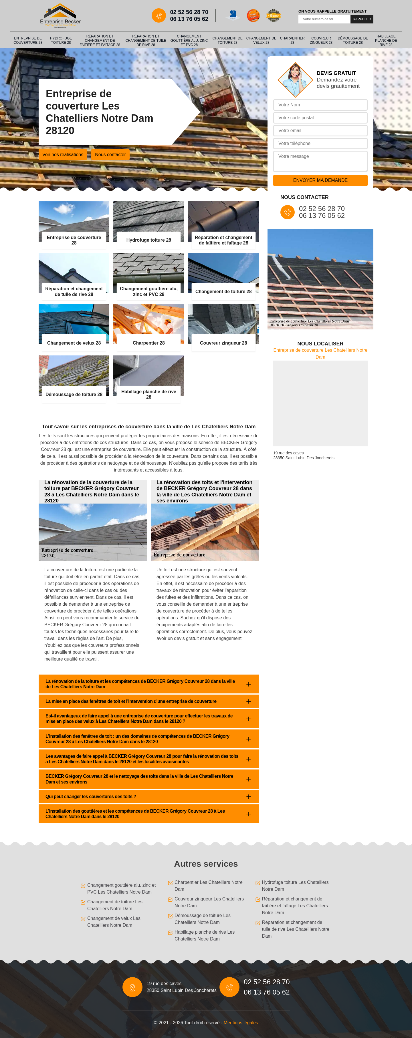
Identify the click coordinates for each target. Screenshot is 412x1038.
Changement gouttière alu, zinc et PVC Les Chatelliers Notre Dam (121, 888)
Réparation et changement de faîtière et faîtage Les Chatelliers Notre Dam (295, 905)
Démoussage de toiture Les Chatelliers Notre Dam (203, 919)
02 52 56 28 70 (189, 12)
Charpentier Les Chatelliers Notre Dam (208, 886)
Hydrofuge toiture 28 (61, 40)
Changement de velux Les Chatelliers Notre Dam (113, 922)
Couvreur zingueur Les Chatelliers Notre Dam (209, 902)
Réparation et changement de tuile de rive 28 (145, 40)
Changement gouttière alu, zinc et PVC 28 (189, 40)
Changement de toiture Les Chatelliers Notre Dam (114, 905)
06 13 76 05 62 (189, 19)
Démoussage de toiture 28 (353, 40)
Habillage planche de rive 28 (386, 40)
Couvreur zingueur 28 (321, 40)
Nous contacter (110, 154)
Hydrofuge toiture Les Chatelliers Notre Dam (295, 886)
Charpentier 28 (292, 40)
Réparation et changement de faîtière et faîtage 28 (100, 40)
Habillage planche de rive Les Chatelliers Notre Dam (205, 935)
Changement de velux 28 (261, 40)
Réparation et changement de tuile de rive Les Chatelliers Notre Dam (296, 929)
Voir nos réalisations (62, 154)
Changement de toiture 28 (228, 40)
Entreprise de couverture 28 (27, 40)
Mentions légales (241, 1022)
